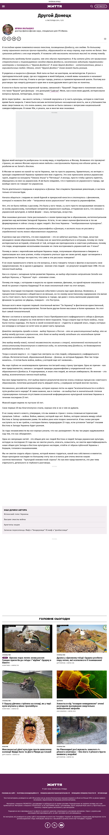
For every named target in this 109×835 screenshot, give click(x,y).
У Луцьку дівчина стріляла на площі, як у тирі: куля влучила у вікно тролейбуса (26, 704)
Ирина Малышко (24, 28)
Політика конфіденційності (28, 793)
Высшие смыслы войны (15, 519)
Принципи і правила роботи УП (84, 793)
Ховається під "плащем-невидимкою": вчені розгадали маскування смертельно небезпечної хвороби (80, 706)
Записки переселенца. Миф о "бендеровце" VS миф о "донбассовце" (36, 530)
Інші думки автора (15, 510)
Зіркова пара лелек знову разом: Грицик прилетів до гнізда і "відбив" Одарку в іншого (26, 660)
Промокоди (102, 793)
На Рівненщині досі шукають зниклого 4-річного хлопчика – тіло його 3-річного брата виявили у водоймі (81, 752)
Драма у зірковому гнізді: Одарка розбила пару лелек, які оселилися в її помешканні (79, 659)
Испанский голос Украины (16, 514)
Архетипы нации (12, 525)
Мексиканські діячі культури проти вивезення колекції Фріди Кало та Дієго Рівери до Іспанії (26, 750)
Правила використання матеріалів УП (55, 793)
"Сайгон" (54, 90)
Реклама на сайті (8, 793)
